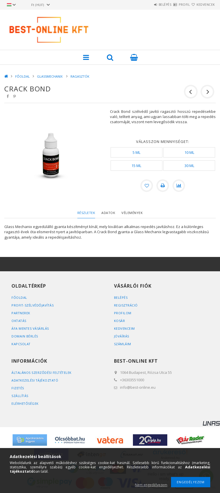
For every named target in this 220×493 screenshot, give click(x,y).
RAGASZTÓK (79, 76)
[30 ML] (189, 165)
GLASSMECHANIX (50, 76)
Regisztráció (126, 305)
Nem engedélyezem (151, 484)
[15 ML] (136, 165)
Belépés (148, 5)
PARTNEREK (21, 313)
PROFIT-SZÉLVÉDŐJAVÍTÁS (32, 305)
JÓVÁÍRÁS (121, 336)
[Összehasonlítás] (178, 185)
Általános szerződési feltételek (41, 372)
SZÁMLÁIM (122, 344)
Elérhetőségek (25, 403)
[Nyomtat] (162, 185)
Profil (174, 5)
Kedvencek (202, 5)
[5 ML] (136, 152)
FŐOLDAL (22, 76)
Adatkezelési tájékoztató (35, 380)
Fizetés (17, 388)
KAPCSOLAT (21, 344)
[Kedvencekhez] (146, 185)
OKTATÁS (19, 321)
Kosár (119, 321)
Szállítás (20, 396)
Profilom (122, 313)
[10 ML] (189, 152)
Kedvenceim (124, 328)
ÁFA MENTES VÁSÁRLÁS (30, 328)
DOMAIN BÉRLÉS (24, 336)
